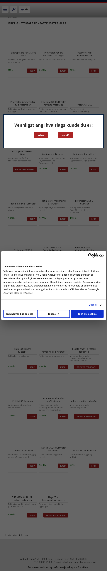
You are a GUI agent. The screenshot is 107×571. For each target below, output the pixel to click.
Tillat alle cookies (87, 314)
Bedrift (65, 135)
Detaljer (93, 304)
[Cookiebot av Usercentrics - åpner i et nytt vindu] (90, 255)
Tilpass (53, 314)
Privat (41, 135)
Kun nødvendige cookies (19, 314)
